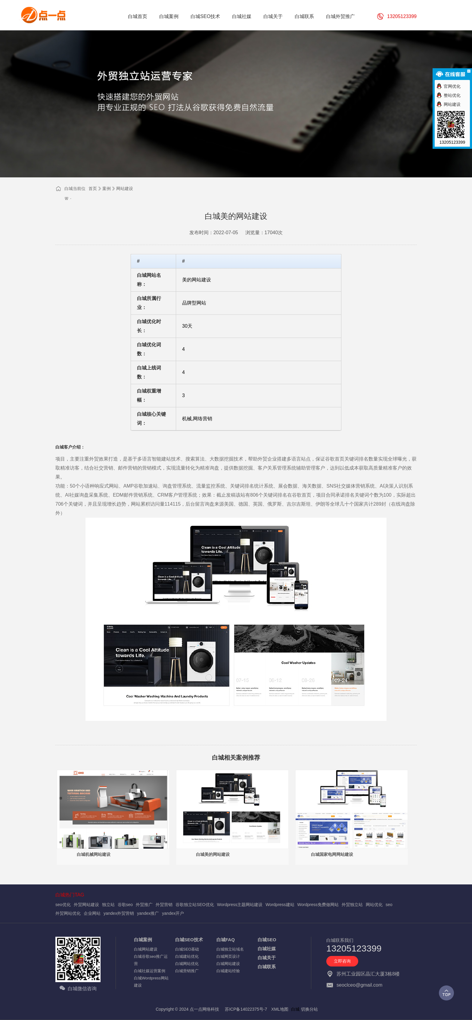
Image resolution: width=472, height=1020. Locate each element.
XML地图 (279, 1009)
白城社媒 (267, 948)
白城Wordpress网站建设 (151, 982)
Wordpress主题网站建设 (239, 904)
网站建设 (124, 188)
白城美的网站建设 (213, 854)
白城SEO (267, 939)
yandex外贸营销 (119, 913)
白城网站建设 (145, 949)
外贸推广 (144, 904)
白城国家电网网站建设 (332, 854)
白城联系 (267, 966)
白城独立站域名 (230, 949)
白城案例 (143, 939)
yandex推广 (148, 913)
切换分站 (309, 1009)
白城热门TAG (69, 894)
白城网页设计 (228, 956)
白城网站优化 (187, 963)
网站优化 (374, 904)
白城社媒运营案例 (149, 971)
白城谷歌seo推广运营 (151, 960)
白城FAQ (225, 939)
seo (389, 904)
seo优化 (63, 904)
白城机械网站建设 (93, 854)
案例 (106, 188)
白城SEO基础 (187, 949)
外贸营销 (164, 904)
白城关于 (267, 957)
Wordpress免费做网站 (318, 904)
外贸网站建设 (86, 904)
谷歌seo (125, 904)
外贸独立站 (352, 904)
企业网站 (92, 913)
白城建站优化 (187, 956)
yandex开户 (173, 913)
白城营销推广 (187, 971)
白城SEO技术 (189, 939)
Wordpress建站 (280, 904)
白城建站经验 (228, 971)
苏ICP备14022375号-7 (246, 1009)
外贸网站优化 (68, 913)
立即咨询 (342, 961)
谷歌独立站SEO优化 (194, 904)
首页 (92, 188)
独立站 (108, 904)
